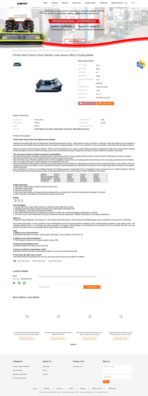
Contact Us (103, 3)
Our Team (46, 374)
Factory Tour (76, 3)
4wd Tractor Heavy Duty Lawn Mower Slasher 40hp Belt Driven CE (58, 333)
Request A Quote (117, 3)
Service (45, 370)
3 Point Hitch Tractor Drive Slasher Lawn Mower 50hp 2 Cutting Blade (58, 50)
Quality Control (90, 3)
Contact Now (105, 103)
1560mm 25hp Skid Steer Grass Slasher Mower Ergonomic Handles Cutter (121, 333)
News (71, 388)
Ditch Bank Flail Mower (19, 374)
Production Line (77, 366)
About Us (65, 3)
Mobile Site (112, 388)
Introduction (46, 366)
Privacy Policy (97, 388)
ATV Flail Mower (17, 370)
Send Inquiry (92, 287)
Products (55, 3)
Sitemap (83, 388)
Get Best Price (87, 103)
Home (45, 3)
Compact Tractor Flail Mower (21, 366)
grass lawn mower (23, 261)
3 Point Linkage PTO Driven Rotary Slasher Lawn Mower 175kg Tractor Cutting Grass (27, 333)
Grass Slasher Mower (55, 261)
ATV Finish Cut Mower (19, 378)
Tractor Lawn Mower (38, 261)
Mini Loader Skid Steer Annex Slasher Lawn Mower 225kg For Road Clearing (89, 333)
